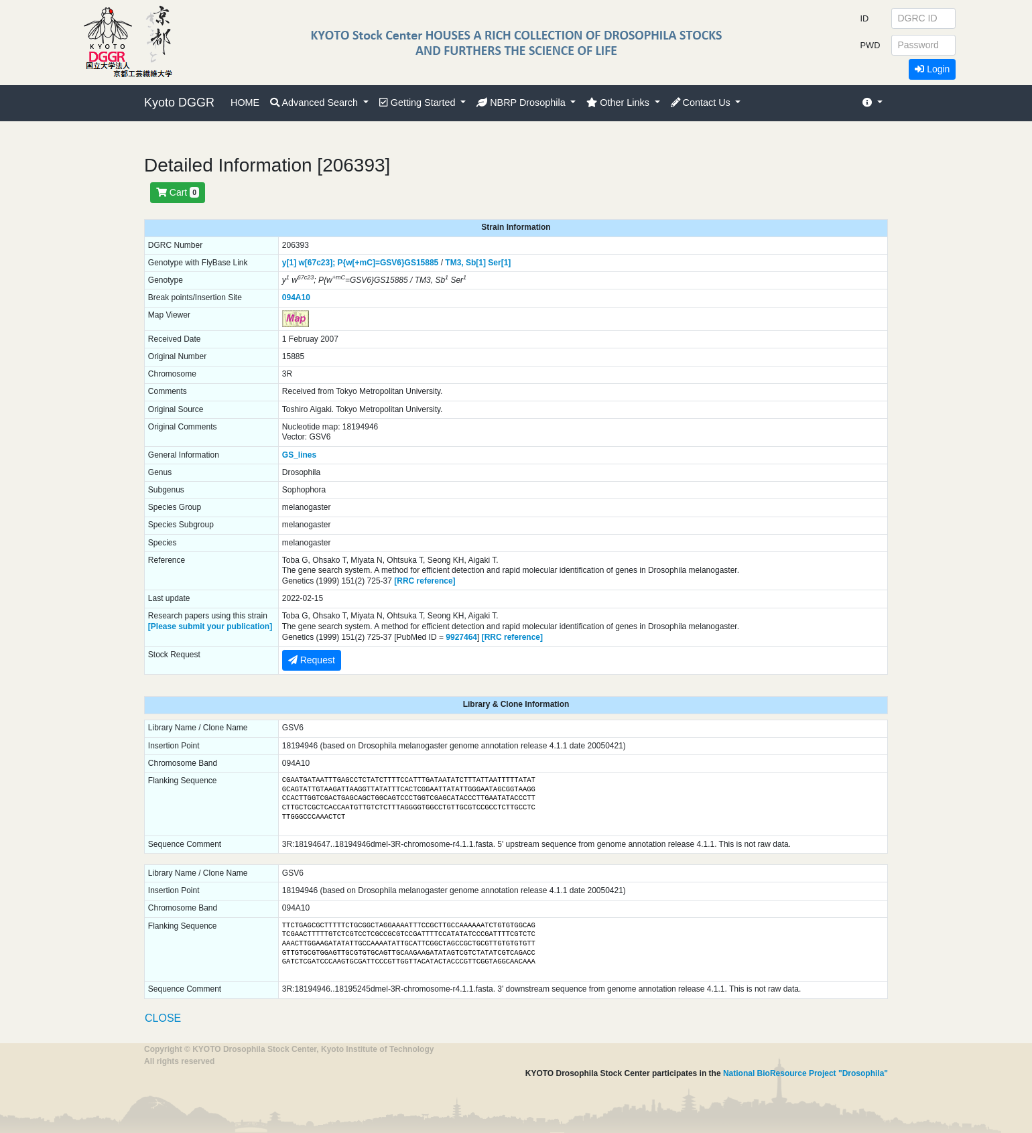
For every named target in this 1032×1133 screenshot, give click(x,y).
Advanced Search (315, 102)
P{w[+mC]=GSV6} (371, 262)
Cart (177, 192)
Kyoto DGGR (179, 102)
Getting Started (418, 102)
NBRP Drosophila (522, 102)
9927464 (461, 637)
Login (932, 69)
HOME (245, 102)
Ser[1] (499, 262)
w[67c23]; (316, 262)
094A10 (296, 297)
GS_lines (299, 455)
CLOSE (163, 1018)
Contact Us (702, 102)
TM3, (454, 262)
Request (311, 660)
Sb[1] (476, 262)
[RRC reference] (424, 581)
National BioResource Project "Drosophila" (805, 1073)
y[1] (289, 262)
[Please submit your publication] (210, 626)
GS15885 (422, 262)
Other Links (619, 102)
